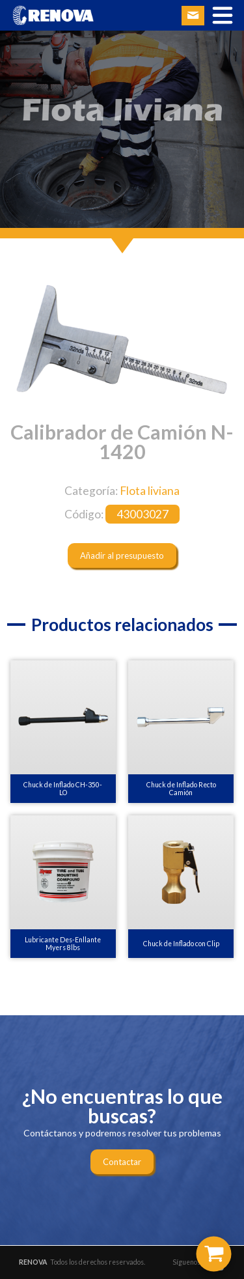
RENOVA (33, 1262)
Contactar (122, 1162)
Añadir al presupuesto (122, 555)
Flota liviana (150, 491)
